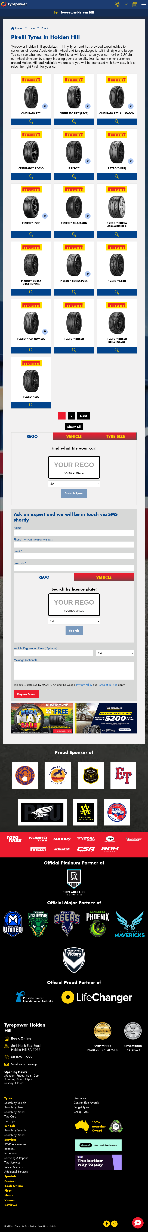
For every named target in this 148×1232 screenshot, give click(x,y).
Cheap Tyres (81, 1112)
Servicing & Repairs (16, 1158)
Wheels (9, 1126)
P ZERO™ (74, 168)
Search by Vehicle (15, 1103)
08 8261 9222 (22, 1057)
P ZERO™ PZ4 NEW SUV (31, 339)
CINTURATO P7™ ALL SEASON (116, 113)
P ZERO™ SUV (31, 396)
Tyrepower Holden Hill (74, 13)
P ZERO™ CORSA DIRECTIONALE (31, 283)
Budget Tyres (81, 1107)
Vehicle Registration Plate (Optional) (35, 648)
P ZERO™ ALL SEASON (74, 223)
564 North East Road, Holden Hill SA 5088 (26, 1048)
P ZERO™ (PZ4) (117, 168)
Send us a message (24, 1064)
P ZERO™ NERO (117, 281)
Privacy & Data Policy (25, 1226)
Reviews (10, 1205)
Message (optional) (25, 660)
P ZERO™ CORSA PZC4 (74, 281)
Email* (18, 551)
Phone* (33, 539)
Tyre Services (12, 1162)
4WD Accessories (15, 1144)
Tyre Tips (9, 1121)
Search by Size (13, 1107)
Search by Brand (14, 1112)
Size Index (80, 1098)
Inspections (10, 1153)
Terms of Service (107, 685)
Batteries (9, 1149)
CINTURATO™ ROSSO (31, 168)
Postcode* (20, 563)
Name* (18, 528)
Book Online (13, 1186)
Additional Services (16, 1172)
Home (16, 28)
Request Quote (26, 694)
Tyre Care (10, 1116)
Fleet (7, 1190)
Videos (9, 1200)
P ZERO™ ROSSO (74, 339)
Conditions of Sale (47, 1226)
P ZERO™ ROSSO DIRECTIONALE (117, 340)
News (8, 1195)
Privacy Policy (84, 685)
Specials (10, 1176)
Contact (10, 1181)
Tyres (8, 1098)
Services (10, 1140)
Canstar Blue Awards (86, 1103)
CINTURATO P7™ (31, 113)
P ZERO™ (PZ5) (31, 223)
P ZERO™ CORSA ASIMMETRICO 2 (117, 225)
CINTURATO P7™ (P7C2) (74, 113)
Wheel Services (13, 1167)
